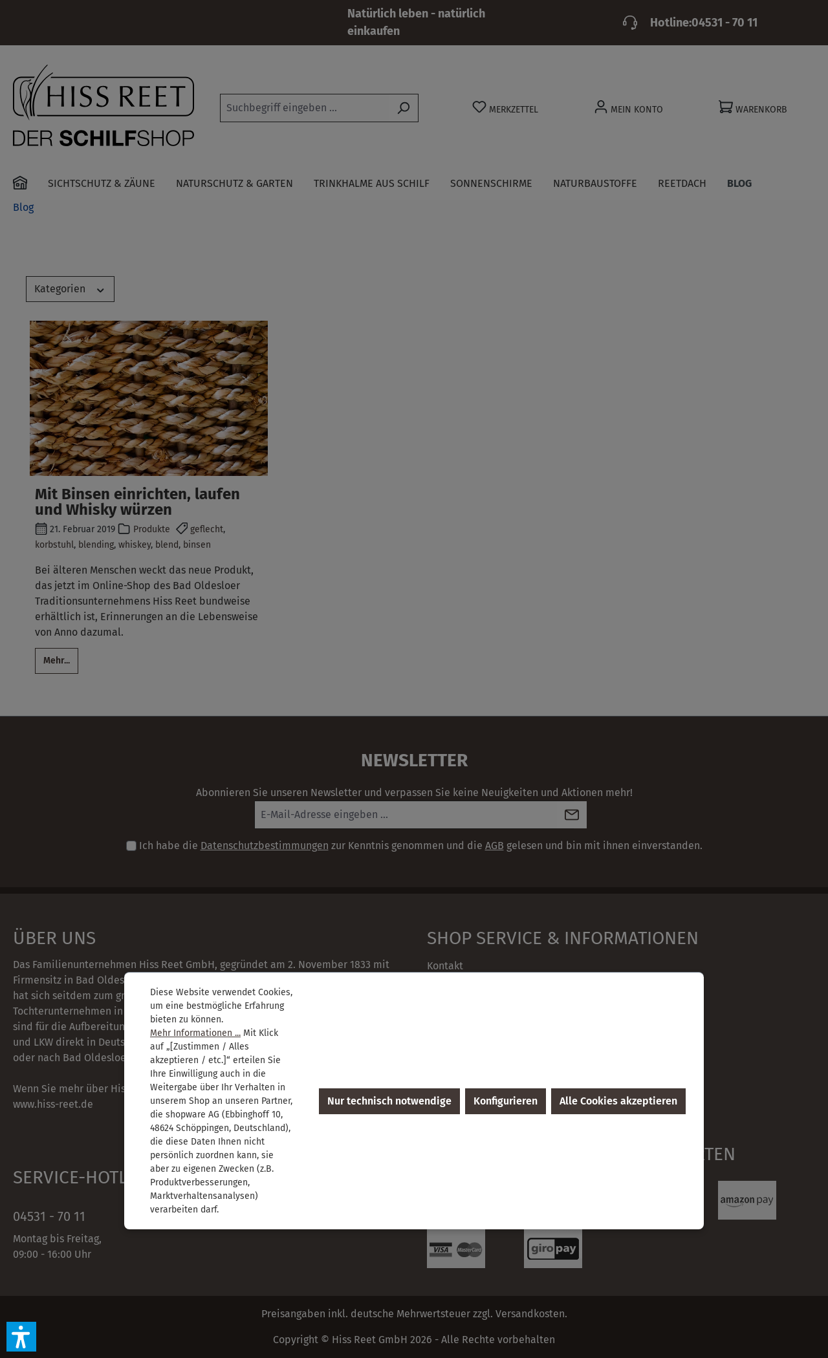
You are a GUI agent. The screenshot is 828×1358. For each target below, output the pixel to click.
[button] (21, 1337)
